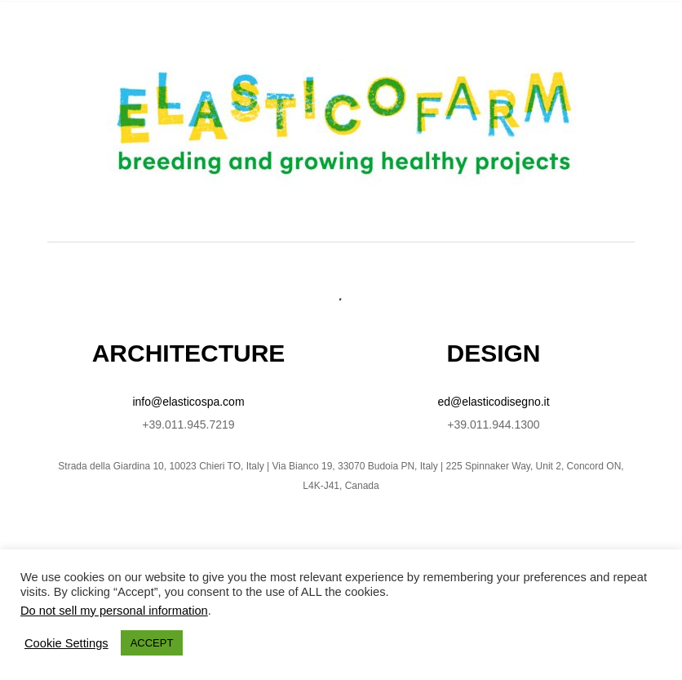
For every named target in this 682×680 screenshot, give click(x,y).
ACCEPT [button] (152, 643)
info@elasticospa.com (188, 401)
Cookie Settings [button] (66, 643)
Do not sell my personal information (114, 610)
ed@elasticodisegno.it (493, 401)
